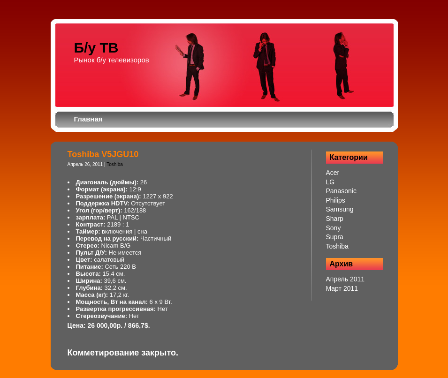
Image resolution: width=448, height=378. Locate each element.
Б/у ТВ (96, 47)
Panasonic (341, 191)
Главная (88, 119)
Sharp (334, 218)
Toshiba (114, 164)
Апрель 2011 (345, 279)
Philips (335, 200)
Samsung (340, 209)
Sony (333, 228)
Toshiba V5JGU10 (103, 154)
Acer (333, 172)
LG (330, 182)
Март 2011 (342, 288)
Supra (334, 237)
